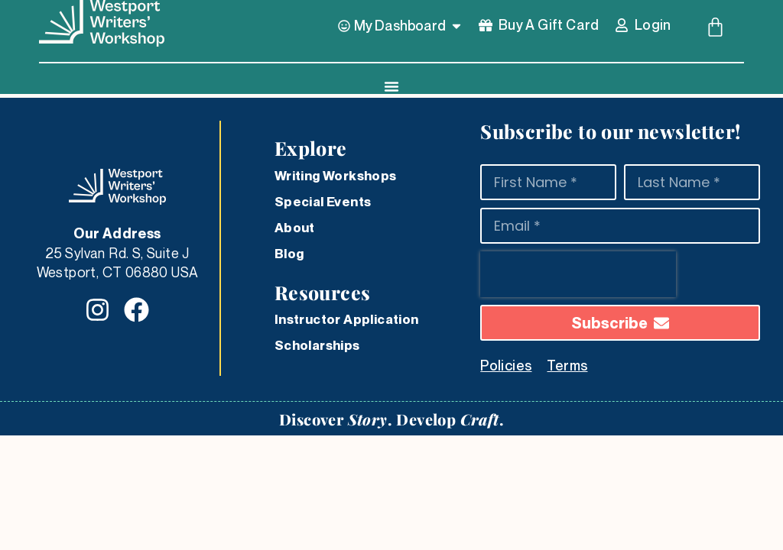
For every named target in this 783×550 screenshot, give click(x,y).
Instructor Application (347, 319)
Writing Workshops (336, 175)
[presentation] (578, 274)
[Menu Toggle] (391, 86)
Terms (567, 365)
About (295, 227)
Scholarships (317, 345)
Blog (289, 253)
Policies (505, 365)
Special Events (323, 201)
